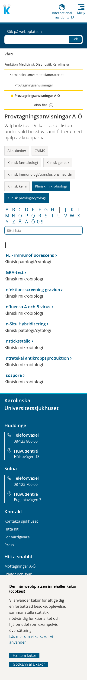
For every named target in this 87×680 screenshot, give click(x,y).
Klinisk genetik (57, 162)
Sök (75, 39)
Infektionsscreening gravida (32, 289)
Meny (81, 13)
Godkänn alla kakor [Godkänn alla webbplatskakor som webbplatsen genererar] (29, 664)
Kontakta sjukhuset (21, 521)
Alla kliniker (16, 150)
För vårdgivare (17, 537)
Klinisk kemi (17, 186)
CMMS (40, 150)
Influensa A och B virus (27, 306)
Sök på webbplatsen (24, 31)
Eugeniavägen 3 (27, 499)
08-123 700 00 (26, 484)
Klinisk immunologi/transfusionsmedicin (39, 174)
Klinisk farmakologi (22, 162)
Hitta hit (11, 529)
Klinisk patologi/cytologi (26, 198)
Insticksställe (17, 341)
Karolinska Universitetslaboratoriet (37, 75)
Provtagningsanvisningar (34, 85)
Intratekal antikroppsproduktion (36, 358)
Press (9, 544)
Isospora (13, 375)
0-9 (40, 222)
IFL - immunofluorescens (29, 255)
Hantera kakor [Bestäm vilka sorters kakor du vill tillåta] (24, 656)
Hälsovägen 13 (26, 456)
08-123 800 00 (26, 441)
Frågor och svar (18, 574)
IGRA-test (13, 272)
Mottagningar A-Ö (19, 566)
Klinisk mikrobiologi (51, 186)
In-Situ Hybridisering (25, 324)
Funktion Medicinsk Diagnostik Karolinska (36, 64)
